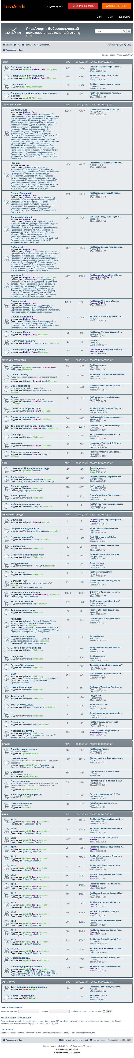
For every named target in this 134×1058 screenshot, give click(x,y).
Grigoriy (93, 470)
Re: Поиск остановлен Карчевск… (106, 902)
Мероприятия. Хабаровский (36, 230)
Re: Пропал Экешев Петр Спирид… (106, 247)
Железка (37, 390)
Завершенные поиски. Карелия (35, 201)
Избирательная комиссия (25, 504)
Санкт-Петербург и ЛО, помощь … (106, 495)
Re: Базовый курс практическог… (106, 417)
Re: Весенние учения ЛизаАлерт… (106, 426)
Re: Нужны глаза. (98, 656)
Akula (92, 989)
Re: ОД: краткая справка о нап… (105, 528)
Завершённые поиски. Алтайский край (41, 252)
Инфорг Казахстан (40, 343)
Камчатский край (49, 238)
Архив (5, 814)
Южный (15, 163)
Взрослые (28, 824)
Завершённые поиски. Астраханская (41, 172)
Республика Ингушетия (47, 325)
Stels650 (93, 583)
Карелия (50, 200)
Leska (92, 923)
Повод (92, 760)
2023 (13, 838)
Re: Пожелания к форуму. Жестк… (106, 987)
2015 (13, 911)
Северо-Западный (21, 193)
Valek (25, 989)
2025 (13, 819)
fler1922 (93, 997)
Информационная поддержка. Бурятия (29, 226)
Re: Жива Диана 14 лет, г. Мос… (105, 838)
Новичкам (16, 365)
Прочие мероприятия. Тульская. (32, 149)
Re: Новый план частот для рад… (106, 581)
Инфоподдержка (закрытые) (27, 966)
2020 (13, 865)
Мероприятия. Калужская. (42, 123)
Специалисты (19, 656)
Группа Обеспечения (23, 665)
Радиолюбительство (31, 587)
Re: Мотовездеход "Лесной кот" (105, 601)
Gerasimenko (16, 641)
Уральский (17, 275)
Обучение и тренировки (14, 360)
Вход (3, 1007)
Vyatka (92, 195)
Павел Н (93, 805)
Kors (92, 1033)
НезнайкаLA (38, 707)
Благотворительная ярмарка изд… (106, 477)
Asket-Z (93, 594)
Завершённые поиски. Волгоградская (28, 174)
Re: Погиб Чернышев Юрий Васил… (107, 847)
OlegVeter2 (94, 715)
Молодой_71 (95, 112)
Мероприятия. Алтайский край (25, 254)
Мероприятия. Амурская (31, 234)
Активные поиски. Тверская (45, 141)
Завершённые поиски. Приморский (31, 227)
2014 (13, 921)
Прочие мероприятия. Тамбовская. (34, 136)
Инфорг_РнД (95, 165)
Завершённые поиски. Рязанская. (29, 130)
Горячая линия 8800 (22, 537)
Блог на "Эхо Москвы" (22, 680)
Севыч (35, 754)
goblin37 (27, 69)
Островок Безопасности (41, 735)
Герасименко (43, 639)
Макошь (14, 623)
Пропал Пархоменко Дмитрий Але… (107, 349)
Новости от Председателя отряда (30, 468)
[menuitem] (16, 45)
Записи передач (50, 678)
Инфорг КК (95, 522)
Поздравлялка (19, 758)
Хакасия (39, 268)
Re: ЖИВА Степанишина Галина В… (107, 828)
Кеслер (23, 625)
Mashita (45, 621)
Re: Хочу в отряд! (98, 365)
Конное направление (23, 636)
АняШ (35, 724)
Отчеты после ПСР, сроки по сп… (105, 619)
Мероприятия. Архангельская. (37, 198)
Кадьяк (93, 830)
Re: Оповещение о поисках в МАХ (106, 781)
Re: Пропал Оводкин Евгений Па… (106, 893)
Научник (93, 667)
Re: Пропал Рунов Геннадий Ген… (106, 939)
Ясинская (94, 497)
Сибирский (17, 247)
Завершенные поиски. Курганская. (35, 284)
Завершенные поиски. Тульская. (35, 148)
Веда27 (93, 219)
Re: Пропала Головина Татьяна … (106, 110)
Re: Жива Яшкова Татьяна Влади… (106, 948)
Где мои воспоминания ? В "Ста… (106, 794)
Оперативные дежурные (25, 528)
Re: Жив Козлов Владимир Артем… (107, 921)
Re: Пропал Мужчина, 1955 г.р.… (105, 301)
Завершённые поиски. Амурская (30, 237)
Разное (15, 397)
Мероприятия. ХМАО (41, 292)
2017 (13, 893)
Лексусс (93, 454)
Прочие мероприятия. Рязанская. (31, 132)
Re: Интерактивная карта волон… (106, 84)
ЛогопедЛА (94, 751)
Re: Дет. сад (95, 696)
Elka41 (93, 367)
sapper (93, 612)
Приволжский (18, 301)
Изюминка (44, 765)
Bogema (93, 941)
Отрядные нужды (53, 6)
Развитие (94, 341)
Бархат (93, 707)
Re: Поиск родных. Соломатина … (106, 884)
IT (12, 713)
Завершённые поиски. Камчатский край (29, 240)
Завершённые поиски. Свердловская (32, 281)
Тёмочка (93, 86)
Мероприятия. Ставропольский (38, 321)
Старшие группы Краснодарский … (106, 520)
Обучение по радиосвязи (25, 452)
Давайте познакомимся (24, 749)
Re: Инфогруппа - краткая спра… (105, 546)
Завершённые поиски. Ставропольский (33, 322)
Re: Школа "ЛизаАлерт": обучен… (106, 687)
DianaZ (93, 960)
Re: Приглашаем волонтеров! (104, 722)
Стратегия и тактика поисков (27, 554)
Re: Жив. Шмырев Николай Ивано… (107, 874)
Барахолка (17, 771)
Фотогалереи (40, 680)
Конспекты (17, 443)
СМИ (110, 16)
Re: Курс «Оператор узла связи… (105, 452)
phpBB (61, 1046)
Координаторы (19, 563)
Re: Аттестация (97, 563)
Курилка (6, 744)
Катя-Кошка (16, 370)
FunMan (93, 428)
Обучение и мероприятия (33, 643)
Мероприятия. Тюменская (34, 290)
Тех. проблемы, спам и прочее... (29, 987)
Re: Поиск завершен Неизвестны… (106, 966)
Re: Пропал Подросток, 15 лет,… (105, 75)
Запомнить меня (96, 1011)
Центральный (19, 110)
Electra (53, 621)
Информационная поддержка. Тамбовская (30, 138)
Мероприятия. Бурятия (34, 221)
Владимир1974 (96, 676)
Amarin (48, 623)
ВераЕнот (23, 623)
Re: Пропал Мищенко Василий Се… (107, 819)
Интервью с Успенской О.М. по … (105, 443)
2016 (13, 902)
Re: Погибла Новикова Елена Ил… (106, 856)
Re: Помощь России (99, 749)
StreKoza (42, 278)
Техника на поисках (22, 601)
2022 (13, 847)
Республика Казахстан (23, 341)
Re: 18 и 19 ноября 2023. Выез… (105, 610)
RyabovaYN (39, 767)
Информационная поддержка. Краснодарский (34, 181)
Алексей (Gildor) (40, 594)
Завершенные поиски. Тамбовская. (38, 135)
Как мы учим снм (98, 468)
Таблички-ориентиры (23, 610)
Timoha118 (94, 539)
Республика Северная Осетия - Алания (29, 327)
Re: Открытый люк (99, 704)
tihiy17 (92, 950)
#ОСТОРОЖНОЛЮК (22, 704)
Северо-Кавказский (22, 316)
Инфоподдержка (20, 958)
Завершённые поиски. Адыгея (29, 169)
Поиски (5, 62)
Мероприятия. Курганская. (33, 285)
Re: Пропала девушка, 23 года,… (105, 193)
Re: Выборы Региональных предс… (107, 504)
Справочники (18, 84)
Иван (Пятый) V (97, 488)
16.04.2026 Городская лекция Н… (105, 217)
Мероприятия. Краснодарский (39, 180)
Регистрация (18, 572)
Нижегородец (96, 821)
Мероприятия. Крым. (48, 184)
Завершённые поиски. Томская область (33, 267)
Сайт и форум (8, 982)
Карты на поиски (29, 597)
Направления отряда (12, 515)
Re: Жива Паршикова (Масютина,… (106, 67)
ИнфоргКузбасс (97, 733)
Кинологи (16, 619)
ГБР (25, 735)
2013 (13, 930)
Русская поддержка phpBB (67, 1049)
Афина (93, 650)
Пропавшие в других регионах (28, 349)
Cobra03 (46, 368)
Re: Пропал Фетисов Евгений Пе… (106, 332)
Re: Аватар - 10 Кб (98, 995)
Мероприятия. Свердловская (37, 280)
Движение (124, 16)
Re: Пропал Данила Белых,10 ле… (106, 958)
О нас (4, 463)
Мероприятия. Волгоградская (30, 175)
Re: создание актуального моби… (106, 713)
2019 (13, 874)
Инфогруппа (18, 546)
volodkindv (94, 783)
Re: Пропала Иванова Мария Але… (106, 163)
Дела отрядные (19, 486)
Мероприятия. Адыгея (33, 167)
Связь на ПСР (19, 581)
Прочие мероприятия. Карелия (29, 203)
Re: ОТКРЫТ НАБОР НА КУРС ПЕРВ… (108, 374)
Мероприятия (30, 306)
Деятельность (19, 477)
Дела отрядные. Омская (41, 264)
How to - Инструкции (22, 995)
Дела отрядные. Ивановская (24, 121)
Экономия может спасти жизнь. (105, 554)
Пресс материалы (32, 678)
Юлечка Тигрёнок (36, 623)
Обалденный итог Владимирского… (107, 758)
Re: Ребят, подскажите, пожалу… (105, 93)
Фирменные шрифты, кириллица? (106, 665)
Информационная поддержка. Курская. (34, 124)
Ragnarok (15, 625)
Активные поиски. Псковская (37, 206)
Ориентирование (20, 386)
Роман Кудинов (96, 603)
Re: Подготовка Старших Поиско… (106, 408)
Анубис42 (94, 249)
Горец (43, 69)
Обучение (36, 368)
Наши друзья (18, 495)
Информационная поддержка (27, 75)
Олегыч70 (94, 689)
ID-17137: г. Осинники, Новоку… (105, 592)
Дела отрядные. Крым (22, 186)
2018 (13, 884)
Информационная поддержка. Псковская (32, 207)
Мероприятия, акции (31, 491)
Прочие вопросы (20, 781)
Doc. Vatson (27, 767)
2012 (13, 939)
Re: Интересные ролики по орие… (106, 386)
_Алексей (94, 95)
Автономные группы (23, 731)
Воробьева (38, 479)
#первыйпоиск (97, 636)
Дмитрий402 (95, 479)
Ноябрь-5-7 (47, 390)
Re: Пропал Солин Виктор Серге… (106, 865)
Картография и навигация (25, 592)
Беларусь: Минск (20, 332)
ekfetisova (94, 334)
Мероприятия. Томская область (33, 265)
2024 (13, 828)
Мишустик (94, 419)
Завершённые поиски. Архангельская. (33, 199)
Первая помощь (20, 374)
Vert (34, 604)
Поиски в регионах (11, 105)
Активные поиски (21, 67)
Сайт (99, 16)
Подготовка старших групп (26, 408)
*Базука (93, 376)
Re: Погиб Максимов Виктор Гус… (106, 930)
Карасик (93, 77)
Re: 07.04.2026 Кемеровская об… (105, 731)
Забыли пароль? (78, 1011)
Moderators (52, 69)
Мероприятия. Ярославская (33, 155)
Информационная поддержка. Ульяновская (31, 312)
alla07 (44, 428)
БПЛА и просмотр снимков (26, 647)
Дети (38, 824)
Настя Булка (47, 402)
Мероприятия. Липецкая (33, 129)
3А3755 (93, 436)
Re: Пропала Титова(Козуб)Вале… (106, 275)
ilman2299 (94, 724)
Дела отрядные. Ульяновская (45, 310)
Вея (34, 639)
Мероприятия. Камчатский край (31, 241)
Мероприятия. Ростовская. (36, 188)
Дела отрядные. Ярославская (38, 154)
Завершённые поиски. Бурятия (43, 224)
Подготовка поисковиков (25, 417)
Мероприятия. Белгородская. (37, 114)
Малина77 (49, 767)
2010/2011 (16, 948)
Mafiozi (93, 658)
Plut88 (92, 574)
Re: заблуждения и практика (103, 803)
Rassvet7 (37, 621)
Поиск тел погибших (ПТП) (24, 629)
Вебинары (17, 434)
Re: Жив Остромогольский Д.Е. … (106, 911)
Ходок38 (93, 388)
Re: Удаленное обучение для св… (106, 434)
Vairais (36, 641)
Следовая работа (47, 629)
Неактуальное (42, 632)
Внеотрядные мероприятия (26, 794)
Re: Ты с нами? (97, 486)
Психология (17, 722)
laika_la (93, 318)
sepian (36, 540)
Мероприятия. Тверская (31, 145)
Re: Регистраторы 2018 (100, 572)
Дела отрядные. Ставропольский (32, 324)
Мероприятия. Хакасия (37, 270)
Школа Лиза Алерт (21, 687)
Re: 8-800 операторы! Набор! (103, 537)
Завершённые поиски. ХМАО (33, 293)
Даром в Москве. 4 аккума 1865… (105, 771)
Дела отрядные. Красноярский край (38, 258)
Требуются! (17, 696)
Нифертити (95, 698)
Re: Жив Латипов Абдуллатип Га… (106, 316)
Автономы (31, 737)
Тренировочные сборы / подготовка (31, 426)
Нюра (53, 368)
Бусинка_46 (16, 767)
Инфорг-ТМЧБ (96, 303)
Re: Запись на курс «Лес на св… (105, 397)
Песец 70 (94, 343)
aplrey (92, 69)
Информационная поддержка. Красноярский (35, 259)
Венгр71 (93, 399)
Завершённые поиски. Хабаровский (32, 231)
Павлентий (94, 867)
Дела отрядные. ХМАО (39, 296)
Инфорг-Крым (96, 351)
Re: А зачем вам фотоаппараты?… (106, 674)
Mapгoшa (45, 531)
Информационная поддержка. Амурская (29, 235)
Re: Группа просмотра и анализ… (105, 647)
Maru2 (44, 381)
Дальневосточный (21, 217)
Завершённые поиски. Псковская (31, 209)
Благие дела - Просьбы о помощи (37, 481)
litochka (36, 531)
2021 (13, 856)
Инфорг (35, 69)
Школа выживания (21, 803)
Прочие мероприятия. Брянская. (43, 118)
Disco (92, 774)
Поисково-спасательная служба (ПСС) (41, 627)
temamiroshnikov (97, 410)
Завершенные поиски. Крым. (33, 183)
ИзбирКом (37, 506)
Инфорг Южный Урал (100, 277)
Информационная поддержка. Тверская (30, 144)
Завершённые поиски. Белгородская (32, 115)
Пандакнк (27, 641)
